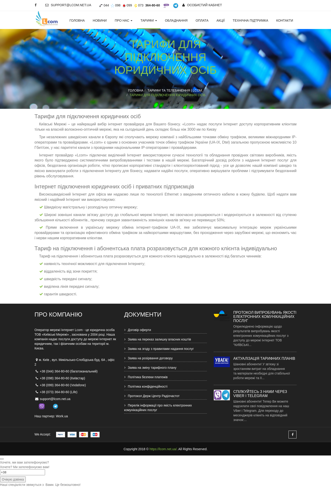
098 (115, 5)
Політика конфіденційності (147, 386)
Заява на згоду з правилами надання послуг (161, 349)
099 (127, 5)
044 (104, 5)
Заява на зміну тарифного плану (152, 367)
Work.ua (62, 416)
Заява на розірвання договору (150, 358)
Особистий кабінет (202, 5)
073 (138, 5)
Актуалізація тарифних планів (264, 358)
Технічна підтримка (250, 20)
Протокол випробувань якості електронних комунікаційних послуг (265, 317)
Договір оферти (139, 330)
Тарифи (148, 20)
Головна (77, 20)
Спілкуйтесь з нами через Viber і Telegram (260, 394)
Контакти (284, 20)
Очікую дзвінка (13, 479)
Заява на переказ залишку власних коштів (159, 339)
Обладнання (176, 20)
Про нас (123, 20)
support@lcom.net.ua (68, 5)
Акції (221, 20)
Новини (100, 20)
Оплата (202, 20)
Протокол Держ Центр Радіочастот (154, 396)
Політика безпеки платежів (148, 377)
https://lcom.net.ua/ (163, 449)
